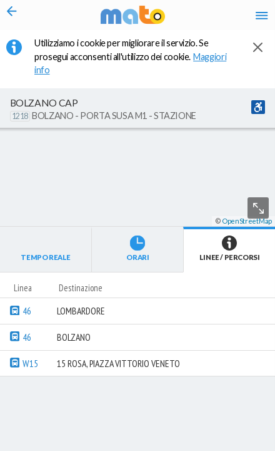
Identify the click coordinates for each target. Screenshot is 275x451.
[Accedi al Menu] (262, 15)
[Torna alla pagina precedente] (12, 15)
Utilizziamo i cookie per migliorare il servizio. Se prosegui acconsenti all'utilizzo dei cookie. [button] (130, 56)
